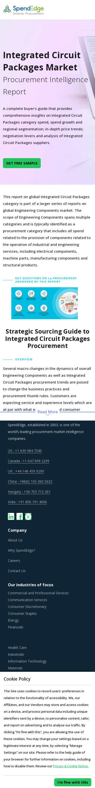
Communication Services (27, 599)
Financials (15, 627)
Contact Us (17, 570)
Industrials (16, 654)
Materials (15, 668)
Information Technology (27, 661)
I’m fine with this (72, 782)
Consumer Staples (22, 613)
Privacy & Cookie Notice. (71, 766)
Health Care (17, 647)
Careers (14, 560)
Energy (13, 620)
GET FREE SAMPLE (22, 163)
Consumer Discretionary (27, 606)
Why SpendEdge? (21, 550)
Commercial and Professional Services (38, 593)
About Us (15, 540)
